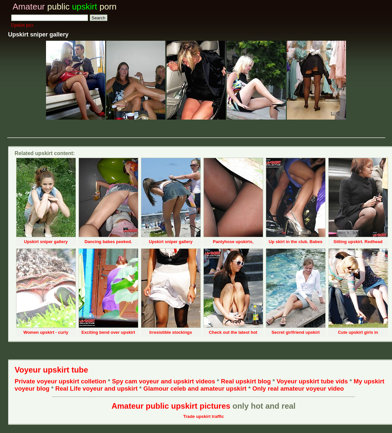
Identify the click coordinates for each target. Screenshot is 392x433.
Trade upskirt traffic (203, 416)
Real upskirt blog (246, 381)
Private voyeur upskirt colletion (60, 381)
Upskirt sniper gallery (46, 241)
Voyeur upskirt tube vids (312, 381)
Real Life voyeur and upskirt (96, 388)
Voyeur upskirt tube (51, 369)
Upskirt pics (22, 25)
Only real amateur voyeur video (298, 388)
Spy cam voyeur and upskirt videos (163, 381)
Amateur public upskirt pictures (170, 405)
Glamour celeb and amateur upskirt (195, 388)
